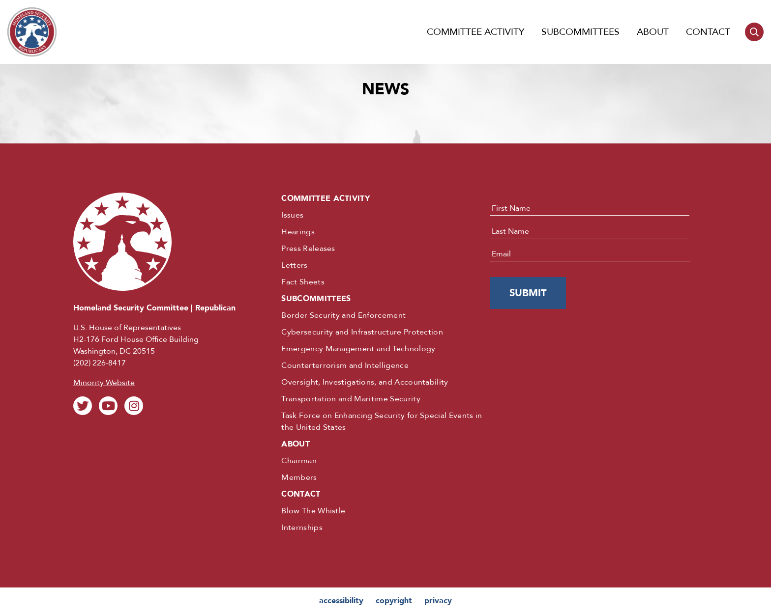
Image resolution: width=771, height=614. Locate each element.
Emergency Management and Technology (358, 348)
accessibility (341, 600)
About (653, 32)
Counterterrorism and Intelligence (345, 365)
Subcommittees (580, 32)
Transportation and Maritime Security (350, 398)
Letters (294, 265)
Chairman (299, 460)
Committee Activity (475, 32)
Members (299, 477)
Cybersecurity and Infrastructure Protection (362, 332)
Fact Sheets (303, 282)
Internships (302, 527)
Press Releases (308, 248)
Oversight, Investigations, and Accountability (364, 382)
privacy (438, 600)
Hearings (298, 231)
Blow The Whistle (313, 510)
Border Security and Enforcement (343, 315)
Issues (292, 215)
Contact (708, 32)
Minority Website (104, 382)
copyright (394, 600)
